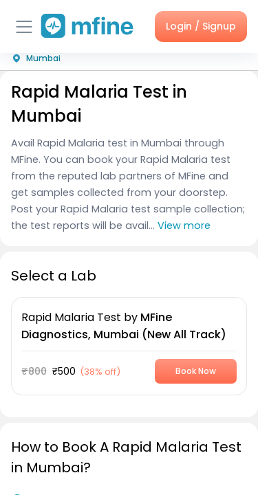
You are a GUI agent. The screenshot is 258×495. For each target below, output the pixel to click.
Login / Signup (201, 26)
